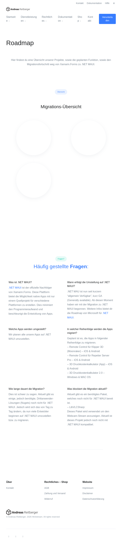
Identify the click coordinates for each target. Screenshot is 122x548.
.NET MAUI (15, 287)
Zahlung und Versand (54, 493)
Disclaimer (87, 493)
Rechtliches (47, 19)
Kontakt (79, 3)
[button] (114, 3)
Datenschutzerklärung (93, 499)
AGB (46, 488)
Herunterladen (107, 19)
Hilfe (107, 3)
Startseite (11, 19)
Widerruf (48, 499)
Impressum (87, 488)
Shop (80, 19)
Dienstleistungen (29, 19)
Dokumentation (94, 3)
